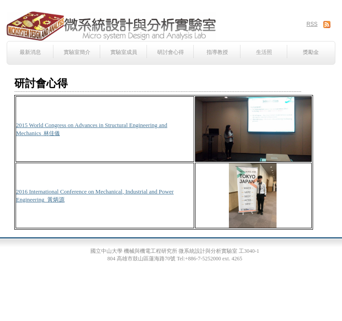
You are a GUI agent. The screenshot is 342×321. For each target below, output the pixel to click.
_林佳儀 (50, 133)
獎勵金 (311, 52)
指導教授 (217, 52)
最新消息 (30, 52)
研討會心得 (170, 52)
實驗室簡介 (77, 52)
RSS (312, 24)
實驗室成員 (123, 52)
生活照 (264, 52)
